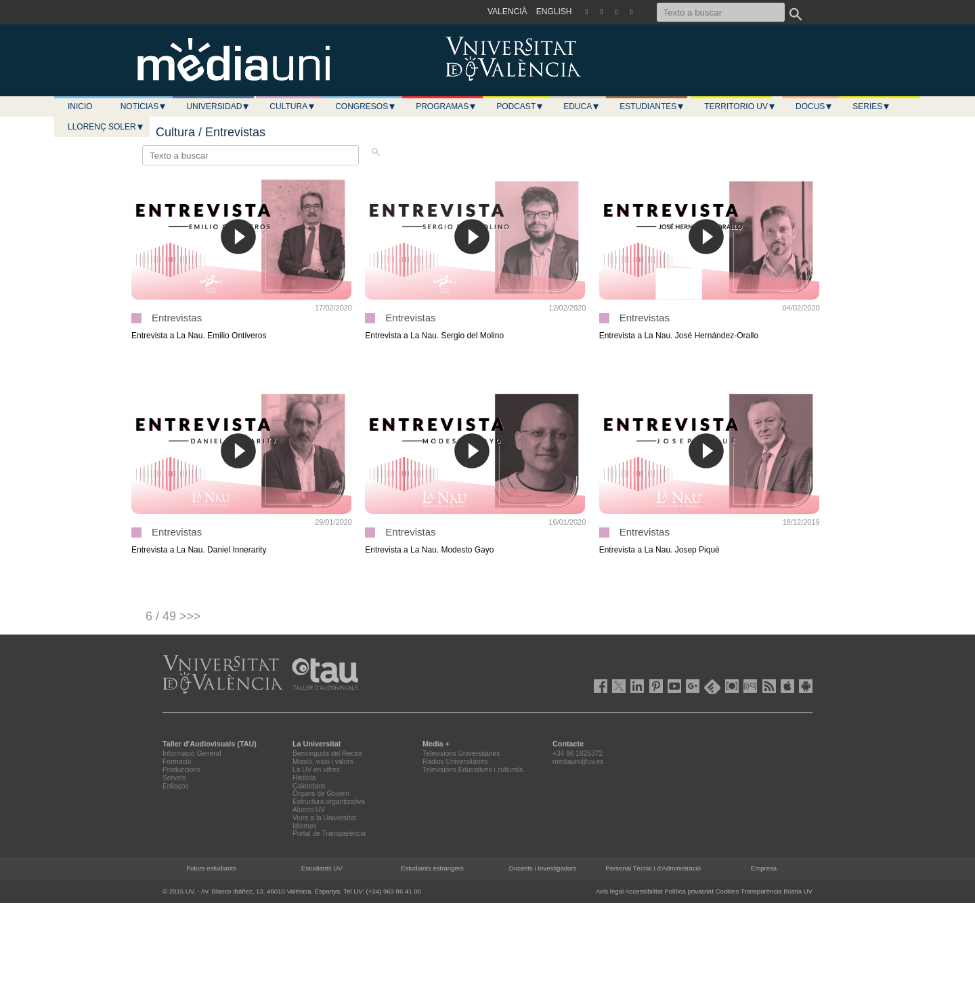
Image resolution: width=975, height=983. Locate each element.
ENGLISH (554, 11)
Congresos (365, 106)
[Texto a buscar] (721, 12)
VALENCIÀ (507, 11)
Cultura (292, 106)
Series (871, 106)
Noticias (144, 106)
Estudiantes (652, 106)
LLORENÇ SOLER (106, 127)
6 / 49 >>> (173, 616)
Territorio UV (740, 106)
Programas (446, 106)
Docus (814, 106)
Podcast (520, 106)
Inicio (80, 106)
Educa (581, 106)
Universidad (218, 106)
